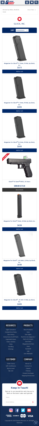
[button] (19, 11)
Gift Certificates (11, 366)
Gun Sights (28, 334)
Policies (28, 371)
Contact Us (28, 366)
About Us (28, 364)
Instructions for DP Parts (10, 337)
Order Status (11, 364)
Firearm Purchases (28, 373)
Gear (28, 346)
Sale (28, 351)
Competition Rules (11, 332)
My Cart (10, 371)
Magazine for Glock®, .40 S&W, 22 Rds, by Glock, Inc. (19, 261)
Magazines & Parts (28, 344)
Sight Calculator (11, 330)
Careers (28, 368)
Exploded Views (11, 339)
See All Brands (28, 354)
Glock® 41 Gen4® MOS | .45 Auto (19, 182)
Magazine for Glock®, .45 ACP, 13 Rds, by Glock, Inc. (19, 301)
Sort (12, 30)
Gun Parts (28, 342)
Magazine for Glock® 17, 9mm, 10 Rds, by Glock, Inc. (19, 104)
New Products (28, 330)
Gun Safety (10, 334)
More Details (19, 190)
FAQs (10, 344)
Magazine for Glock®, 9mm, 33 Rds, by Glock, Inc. (19, 221)
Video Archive (10, 342)
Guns (28, 332)
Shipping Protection (28, 376)
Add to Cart (19, 71)
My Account (11, 368)
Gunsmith (28, 349)
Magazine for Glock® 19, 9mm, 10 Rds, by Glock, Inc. (19, 143)
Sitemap (10, 349)
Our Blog (11, 347)
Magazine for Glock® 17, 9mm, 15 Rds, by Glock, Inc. (19, 64)
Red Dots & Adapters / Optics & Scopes (28, 338)
